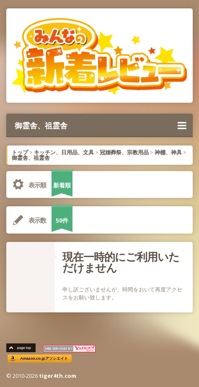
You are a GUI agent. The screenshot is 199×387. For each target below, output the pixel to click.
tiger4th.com (57, 375)
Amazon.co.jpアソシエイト (44, 358)
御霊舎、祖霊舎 (100, 125)
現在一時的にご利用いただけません (120, 262)
